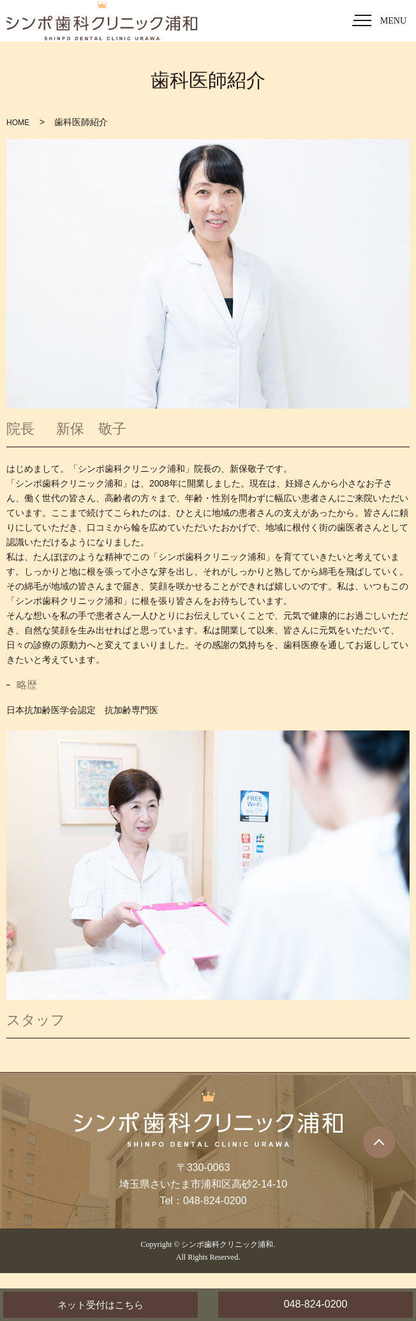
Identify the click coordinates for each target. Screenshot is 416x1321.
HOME (17, 122)
